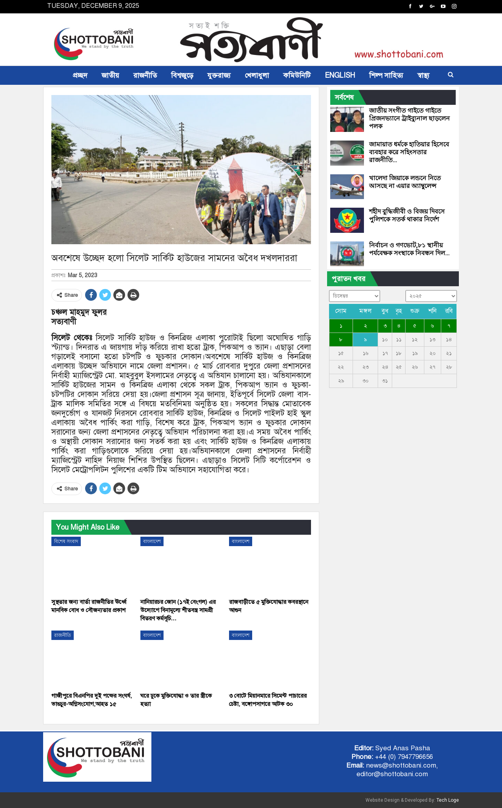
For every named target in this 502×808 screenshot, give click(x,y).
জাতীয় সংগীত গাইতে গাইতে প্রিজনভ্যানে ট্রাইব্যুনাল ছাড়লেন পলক (409, 118)
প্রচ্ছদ (80, 75)
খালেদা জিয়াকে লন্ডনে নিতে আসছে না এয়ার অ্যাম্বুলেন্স (405, 182)
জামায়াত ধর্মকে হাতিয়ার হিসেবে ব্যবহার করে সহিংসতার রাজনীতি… (409, 152)
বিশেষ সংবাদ (66, 541)
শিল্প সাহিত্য (386, 75)
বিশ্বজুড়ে (182, 75)
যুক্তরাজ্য (219, 75)
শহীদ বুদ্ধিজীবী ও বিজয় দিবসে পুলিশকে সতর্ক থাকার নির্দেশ (407, 215)
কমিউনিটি (297, 75)
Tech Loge (448, 800)
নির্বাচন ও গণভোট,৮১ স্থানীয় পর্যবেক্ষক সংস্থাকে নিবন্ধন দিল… (409, 249)
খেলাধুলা (257, 75)
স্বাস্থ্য (423, 75)
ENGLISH (340, 75)
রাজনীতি (145, 75)
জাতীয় (110, 75)
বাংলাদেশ (152, 541)
